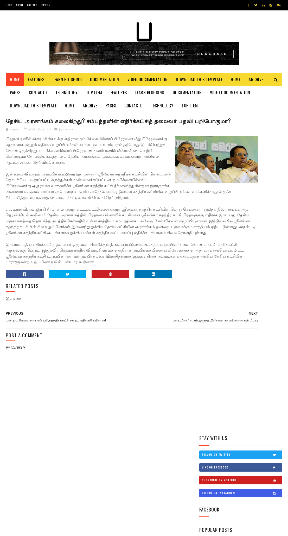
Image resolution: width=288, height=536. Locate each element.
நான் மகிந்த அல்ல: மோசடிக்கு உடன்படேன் (252, 291)
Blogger (68, 529)
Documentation (104, 83)
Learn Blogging (67, 83)
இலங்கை (66, 143)
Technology (66, 96)
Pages (15, 96)
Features (36, 83)
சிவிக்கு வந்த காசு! (246, 312)
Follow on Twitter (242, 140)
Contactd (38, 96)
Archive (256, 83)
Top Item (45, 5)
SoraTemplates (30, 529)
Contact (32, 5)
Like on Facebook (242, 153)
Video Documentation (147, 83)
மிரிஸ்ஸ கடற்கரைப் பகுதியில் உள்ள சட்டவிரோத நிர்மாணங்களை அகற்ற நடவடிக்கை (236, 241)
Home (9, 5)
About (19, 5)
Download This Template (199, 83)
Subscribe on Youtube (242, 166)
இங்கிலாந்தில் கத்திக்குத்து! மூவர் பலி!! (254, 267)
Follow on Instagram (242, 178)
